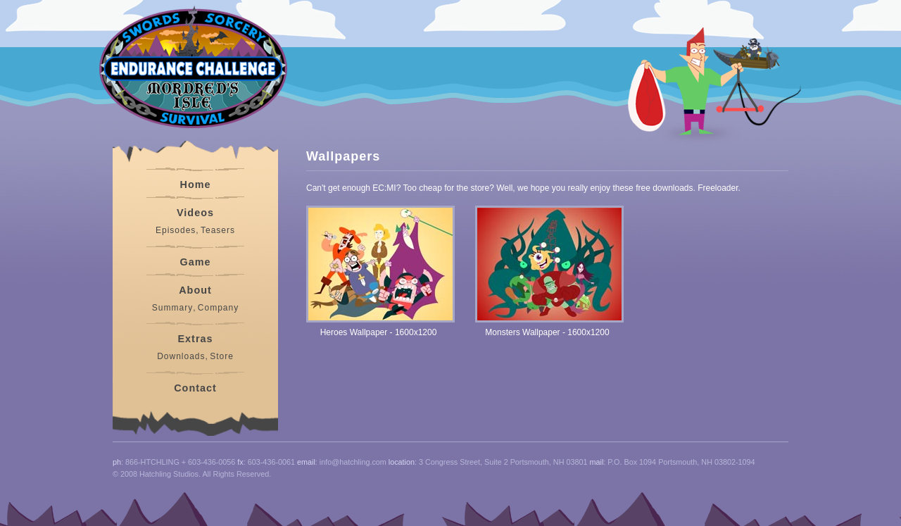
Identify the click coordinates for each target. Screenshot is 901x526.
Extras (195, 338)
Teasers (218, 230)
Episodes (176, 230)
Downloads (181, 356)
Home (195, 184)
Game (195, 262)
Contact (195, 388)
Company (218, 308)
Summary (172, 308)
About (195, 290)
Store (222, 356)
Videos (195, 212)
